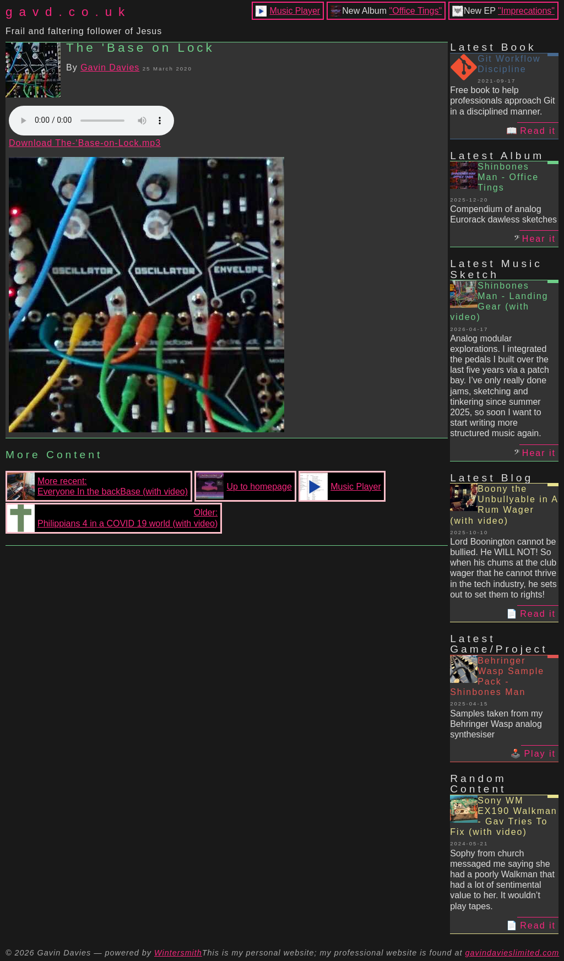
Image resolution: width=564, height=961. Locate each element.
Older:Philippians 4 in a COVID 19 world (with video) (112, 518)
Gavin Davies (109, 67)
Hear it (539, 238)
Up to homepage (243, 486)
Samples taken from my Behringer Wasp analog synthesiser (496, 724)
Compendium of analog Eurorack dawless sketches (503, 214)
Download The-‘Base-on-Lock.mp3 (85, 143)
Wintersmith (178, 952)
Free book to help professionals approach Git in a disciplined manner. (502, 100)
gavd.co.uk (68, 12)
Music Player (295, 10)
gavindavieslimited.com (512, 952)
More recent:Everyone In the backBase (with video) (97, 486)
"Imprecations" (526, 10)
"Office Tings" (415, 10)
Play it (540, 753)
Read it (538, 130)
